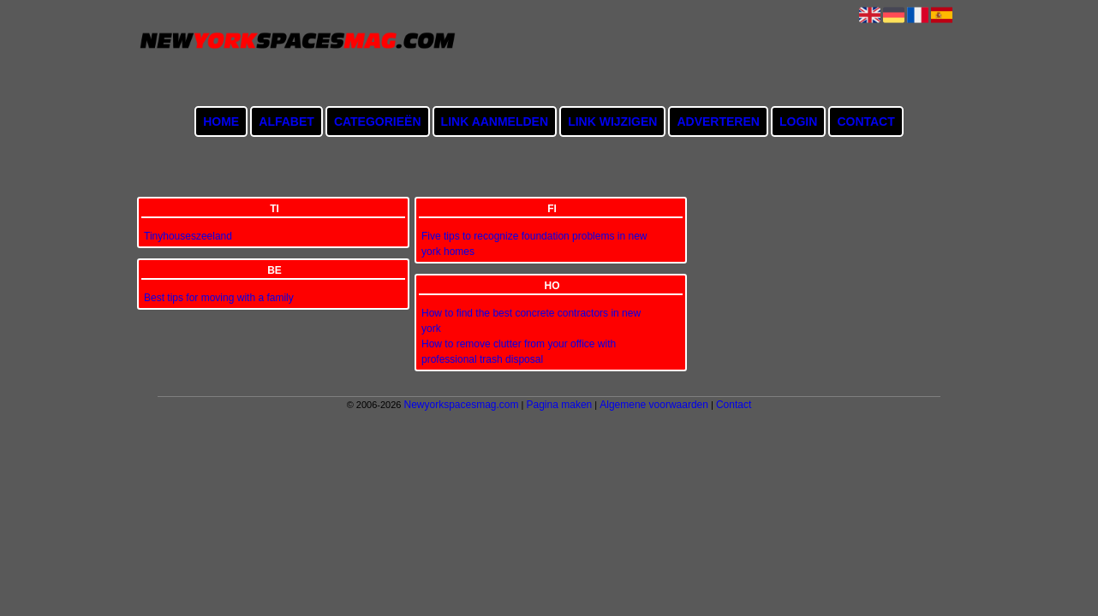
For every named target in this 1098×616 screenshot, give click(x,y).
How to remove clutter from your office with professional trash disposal (518, 351)
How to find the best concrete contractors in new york (531, 321)
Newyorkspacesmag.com (460, 405)
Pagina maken (560, 405)
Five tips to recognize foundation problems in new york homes (534, 244)
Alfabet (286, 121)
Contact (865, 121)
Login (798, 121)
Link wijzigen (612, 121)
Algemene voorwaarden (654, 405)
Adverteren (718, 121)
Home (221, 121)
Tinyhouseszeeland (188, 236)
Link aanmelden (494, 121)
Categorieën (377, 121)
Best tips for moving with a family (219, 298)
